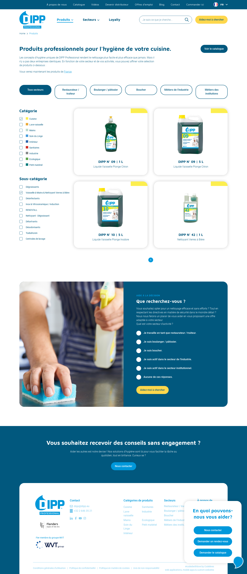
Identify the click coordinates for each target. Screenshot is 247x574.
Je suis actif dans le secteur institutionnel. (168, 368)
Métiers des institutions (211, 91)
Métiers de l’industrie (176, 89)
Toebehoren (31, 233)
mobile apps (189, 570)
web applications (173, 570)
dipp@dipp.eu (81, 506)
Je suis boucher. (153, 350)
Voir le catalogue (214, 48)
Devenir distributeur (116, 4)
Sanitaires (32, 147)
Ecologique (33, 159)
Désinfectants (33, 198)
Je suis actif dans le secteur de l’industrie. (168, 359)
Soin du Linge (34, 136)
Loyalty (114, 19)
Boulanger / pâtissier (106, 89)
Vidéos (95, 4)
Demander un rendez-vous (213, 541)
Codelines (209, 566)
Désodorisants (33, 227)
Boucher (141, 89)
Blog (161, 4)
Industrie (32, 153)
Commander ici (195, 4)
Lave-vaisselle (34, 124)
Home (22, 33)
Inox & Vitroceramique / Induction (42, 204)
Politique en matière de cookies (114, 568)
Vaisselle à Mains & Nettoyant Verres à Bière (47, 192)
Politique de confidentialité (82, 568)
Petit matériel (34, 165)
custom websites (205, 570)
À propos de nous (57, 4)
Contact (175, 4)
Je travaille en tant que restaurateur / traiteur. (170, 332)
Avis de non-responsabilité (146, 568)
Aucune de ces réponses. (158, 376)
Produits (63, 19)
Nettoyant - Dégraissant (37, 215)
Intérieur (32, 141)
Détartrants (31, 221)
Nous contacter (123, 466)
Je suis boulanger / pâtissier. (160, 341)
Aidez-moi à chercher (211, 19)
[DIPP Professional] (32, 19)
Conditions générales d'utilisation (49, 568)
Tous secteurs (35, 89)
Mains (30, 130)
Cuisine (31, 118)
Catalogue (79, 4)
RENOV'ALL (31, 210)
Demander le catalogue (212, 552)
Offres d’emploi (144, 4)
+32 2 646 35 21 (83, 510)
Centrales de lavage (35, 239)
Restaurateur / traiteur (70, 91)
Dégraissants (32, 187)
